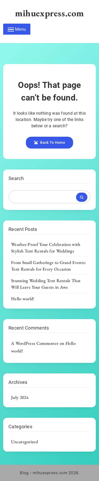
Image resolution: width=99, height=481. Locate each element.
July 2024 (20, 397)
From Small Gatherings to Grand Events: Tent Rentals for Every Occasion (48, 266)
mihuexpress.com (49, 13)
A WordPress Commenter (34, 343)
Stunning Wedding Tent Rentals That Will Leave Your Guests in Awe (46, 284)
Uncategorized (24, 442)
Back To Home (49, 142)
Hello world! (22, 299)
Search (16, 178)
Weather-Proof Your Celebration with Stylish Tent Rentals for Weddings (46, 247)
